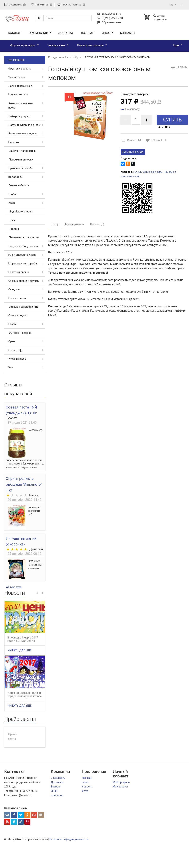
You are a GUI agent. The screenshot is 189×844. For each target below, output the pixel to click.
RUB (171, 4)
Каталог (14, 33)
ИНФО (106, 33)
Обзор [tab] (55, 224)
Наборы (14, 229)
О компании (38, 33)
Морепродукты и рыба (22, 263)
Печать (178, 67)
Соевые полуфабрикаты (24, 306)
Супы (11, 341)
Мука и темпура (18, 94)
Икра (11, 202)
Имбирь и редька (19, 116)
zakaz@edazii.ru (109, 13)
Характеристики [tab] (74, 224)
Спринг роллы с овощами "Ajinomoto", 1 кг (24, 484)
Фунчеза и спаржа (20, 332)
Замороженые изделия (22, 133)
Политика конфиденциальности (68, 839)
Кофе (12, 220)
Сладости (14, 289)
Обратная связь (109, 22)
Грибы (12, 194)
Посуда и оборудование (23, 246)
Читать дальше (19, 650)
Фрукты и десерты (22, 45)
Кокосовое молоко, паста (20, 105)
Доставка (65, 33)
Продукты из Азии (59, 57)
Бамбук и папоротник (22, 150)
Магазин (87, 777)
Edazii (85, 782)
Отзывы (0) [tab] (97, 224)
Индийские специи (20, 211)
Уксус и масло (17, 358)
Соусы (12, 324)
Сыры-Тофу (15, 350)
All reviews (14, 587)
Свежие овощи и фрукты (23, 280)
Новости (87, 786)
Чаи (10, 367)
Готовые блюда (19, 185)
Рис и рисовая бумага (22, 254)
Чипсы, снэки (56, 45)
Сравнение (15, 4)
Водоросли (15, 177)
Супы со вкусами (152, 171)
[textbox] (67, 18)
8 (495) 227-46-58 (110, 18)
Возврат (87, 33)
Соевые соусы (17, 315)
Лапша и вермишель (90, 45)
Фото (85, 791)
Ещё (176, 45)
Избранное (42, 4)
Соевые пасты (17, 298)
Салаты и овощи (18, 272)
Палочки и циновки (21, 159)
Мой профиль (121, 782)
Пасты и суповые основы (24, 125)
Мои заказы (120, 786)
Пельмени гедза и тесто (24, 237)
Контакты (127, 33)
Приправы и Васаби (20, 168)
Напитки (13, 142)
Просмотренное (71, 4)
